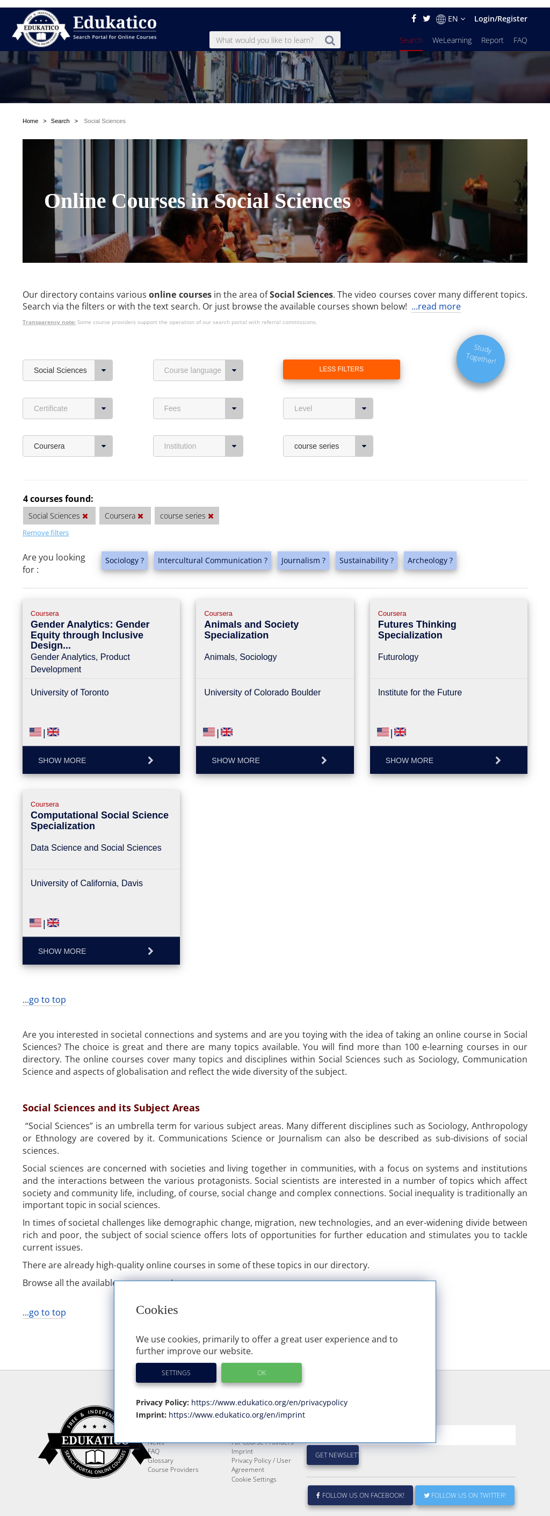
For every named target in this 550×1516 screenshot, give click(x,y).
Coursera (73, 412)
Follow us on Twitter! (465, 1487)
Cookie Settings (254, 1471)
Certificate (73, 375)
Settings (176, 1365)
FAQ (520, 32)
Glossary (160, 1452)
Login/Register (500, 11)
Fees (203, 375)
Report (492, 32)
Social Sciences (73, 337)
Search (411, 32)
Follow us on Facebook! (360, 1487)
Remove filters (46, 499)
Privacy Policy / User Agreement (261, 1457)
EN (450, 11)
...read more (436, 273)
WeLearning (452, 32)
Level (333, 375)
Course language (203, 337)
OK (261, 1365)
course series (333, 412)
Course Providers (173, 1462)
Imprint (242, 1443)
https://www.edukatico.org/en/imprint (236, 1407)
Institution (203, 412)
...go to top (44, 966)
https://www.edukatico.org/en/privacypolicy (268, 1395)
